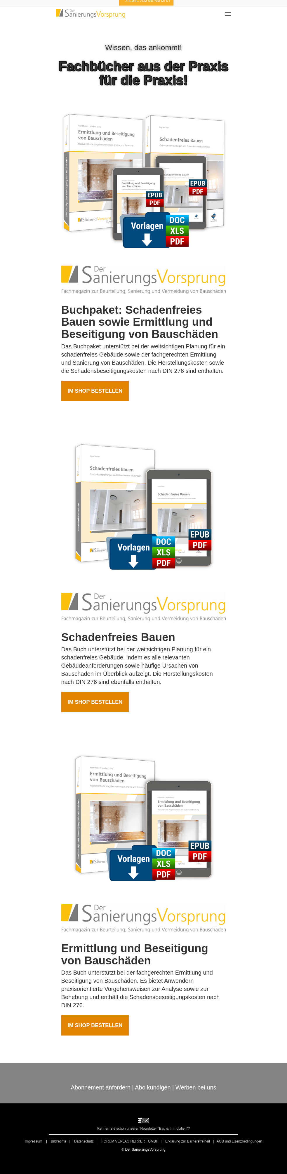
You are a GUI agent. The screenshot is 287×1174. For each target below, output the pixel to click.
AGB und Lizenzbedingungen (239, 1141)
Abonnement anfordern (101, 1087)
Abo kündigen (153, 1087)
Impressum (34, 1141)
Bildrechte (58, 1141)
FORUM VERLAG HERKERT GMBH (130, 1141)
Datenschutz (84, 1141)
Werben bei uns (195, 1087)
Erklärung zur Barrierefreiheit (187, 1141)
